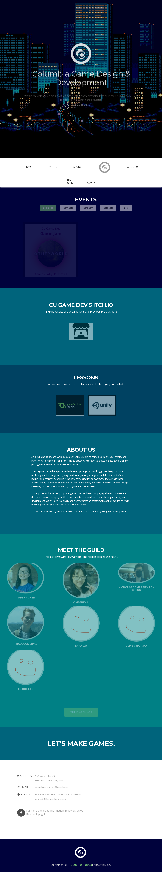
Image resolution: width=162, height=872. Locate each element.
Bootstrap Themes (81, 864)
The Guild (69, 181)
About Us (133, 167)
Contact (92, 182)
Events (52, 167)
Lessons (75, 167)
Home (29, 167)
